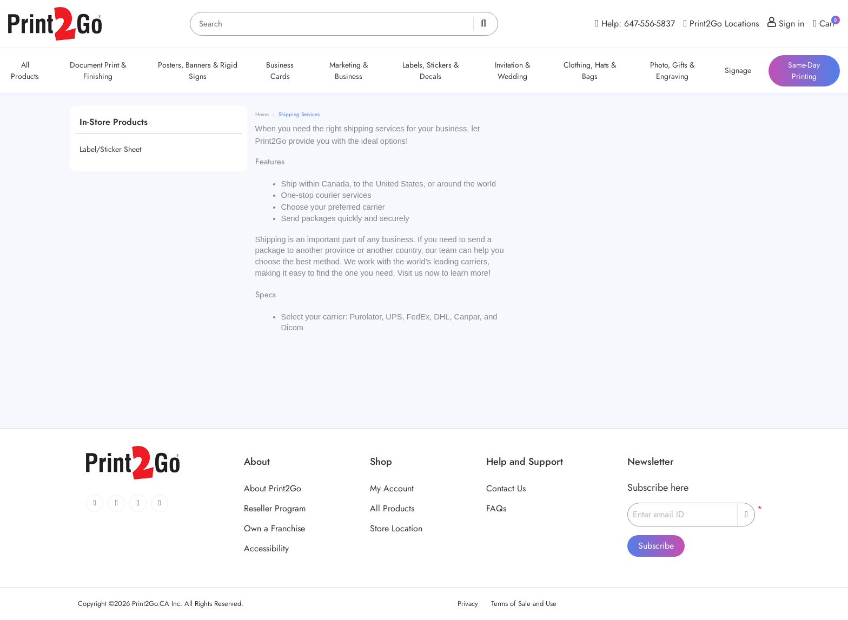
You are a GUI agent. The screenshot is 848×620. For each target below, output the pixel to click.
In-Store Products (114, 122)
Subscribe (656, 545)
